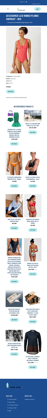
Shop (37, 9)
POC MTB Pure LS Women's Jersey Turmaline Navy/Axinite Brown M (33, 358)
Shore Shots (12, 402)
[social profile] (26, 2)
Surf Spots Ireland (13, 405)
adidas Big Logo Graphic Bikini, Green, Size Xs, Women (32, 221)
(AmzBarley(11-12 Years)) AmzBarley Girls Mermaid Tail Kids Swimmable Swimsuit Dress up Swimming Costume (14, 133)
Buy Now (10, 91)
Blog (10, 410)
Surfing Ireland (12, 399)
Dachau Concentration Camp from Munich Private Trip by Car (14, 345)
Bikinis (18, 76)
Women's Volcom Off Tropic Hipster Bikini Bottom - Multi (33, 265)
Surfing (15, 76)
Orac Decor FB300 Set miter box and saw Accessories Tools (14, 311)
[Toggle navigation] (8, 9)
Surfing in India (12, 408)
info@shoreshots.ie (36, 4)
